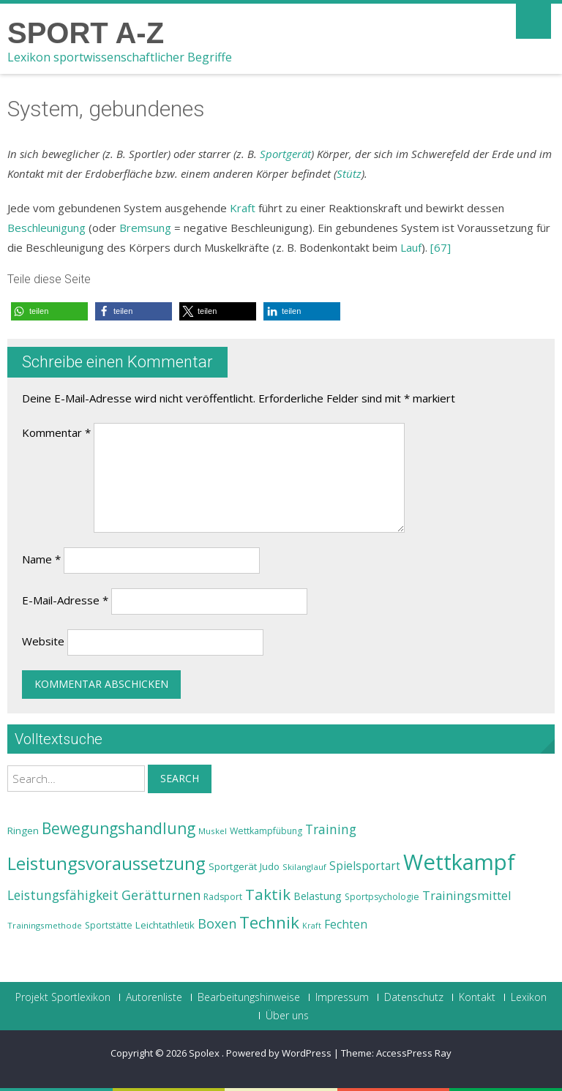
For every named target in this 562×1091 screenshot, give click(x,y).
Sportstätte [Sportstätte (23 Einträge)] (108, 925)
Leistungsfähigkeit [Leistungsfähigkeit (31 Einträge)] (63, 895)
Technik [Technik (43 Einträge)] (269, 922)
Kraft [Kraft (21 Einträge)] (311, 926)
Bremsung (145, 227)
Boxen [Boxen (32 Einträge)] (217, 923)
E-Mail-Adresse (65, 600)
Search (179, 778)
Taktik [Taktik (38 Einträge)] (268, 894)
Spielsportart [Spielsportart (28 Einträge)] (364, 866)
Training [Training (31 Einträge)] (330, 829)
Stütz (349, 173)
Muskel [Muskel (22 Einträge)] (212, 830)
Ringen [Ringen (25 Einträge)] (23, 830)
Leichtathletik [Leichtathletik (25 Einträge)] (165, 924)
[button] (49, 311)
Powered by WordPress (278, 1053)
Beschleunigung (46, 227)
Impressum (342, 997)
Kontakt (477, 997)
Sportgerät (285, 153)
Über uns (287, 1015)
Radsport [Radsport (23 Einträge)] (222, 897)
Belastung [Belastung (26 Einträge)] (317, 896)
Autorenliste (154, 997)
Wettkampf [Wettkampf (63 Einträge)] (459, 862)
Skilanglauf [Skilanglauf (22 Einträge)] (304, 866)
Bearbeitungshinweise (249, 997)
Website (43, 641)
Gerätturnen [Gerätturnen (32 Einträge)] (161, 895)
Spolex (205, 1053)
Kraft (242, 207)
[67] (440, 247)
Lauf (411, 247)
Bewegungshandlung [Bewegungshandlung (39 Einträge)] (118, 828)
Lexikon (529, 997)
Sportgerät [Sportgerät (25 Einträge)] (233, 866)
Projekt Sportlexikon (62, 997)
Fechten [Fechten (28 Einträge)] (345, 924)
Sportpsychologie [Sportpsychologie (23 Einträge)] (382, 897)
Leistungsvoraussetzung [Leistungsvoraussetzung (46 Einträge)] (106, 863)
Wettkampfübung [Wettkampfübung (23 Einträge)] (266, 831)
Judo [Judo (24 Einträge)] (270, 866)
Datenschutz (413, 997)
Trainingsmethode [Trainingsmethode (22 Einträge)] (44, 925)
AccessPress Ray (414, 1053)
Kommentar (56, 432)
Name (41, 559)
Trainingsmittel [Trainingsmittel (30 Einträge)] (467, 895)
